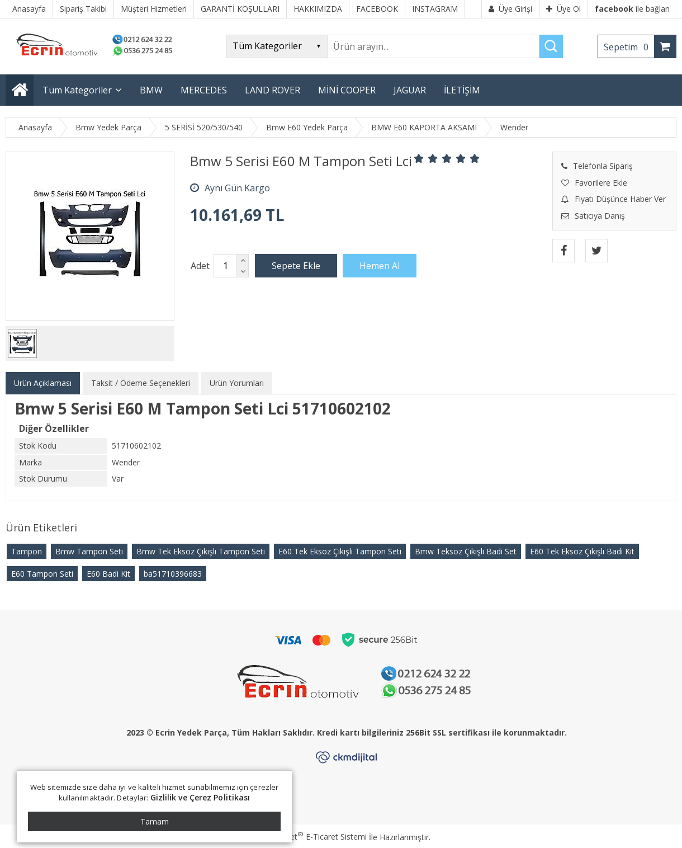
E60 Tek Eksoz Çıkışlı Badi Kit (582, 551)
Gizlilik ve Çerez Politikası (200, 797)
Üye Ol (563, 8)
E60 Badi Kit (108, 573)
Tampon (26, 551)
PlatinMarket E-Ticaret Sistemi (309, 836)
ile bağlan (632, 8)
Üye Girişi (510, 8)
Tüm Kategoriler (77, 90)
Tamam (154, 821)
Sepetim (629, 47)
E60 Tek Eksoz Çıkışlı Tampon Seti (339, 551)
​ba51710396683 (173, 573)
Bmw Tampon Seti (89, 551)
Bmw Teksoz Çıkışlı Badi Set (466, 551)
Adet (200, 266)
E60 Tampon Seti (42, 573)
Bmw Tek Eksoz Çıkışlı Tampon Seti (200, 551)
